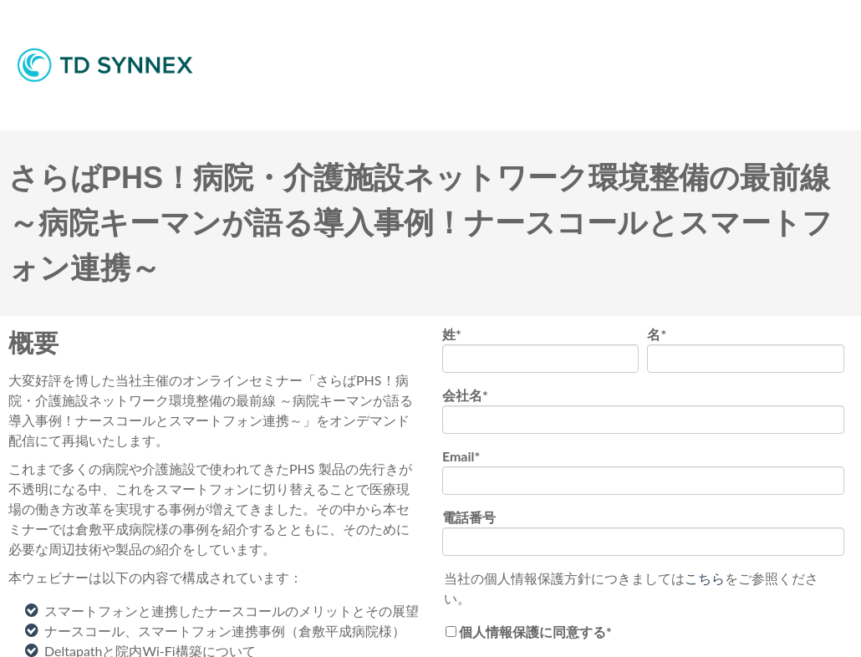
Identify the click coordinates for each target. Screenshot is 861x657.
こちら (705, 578)
